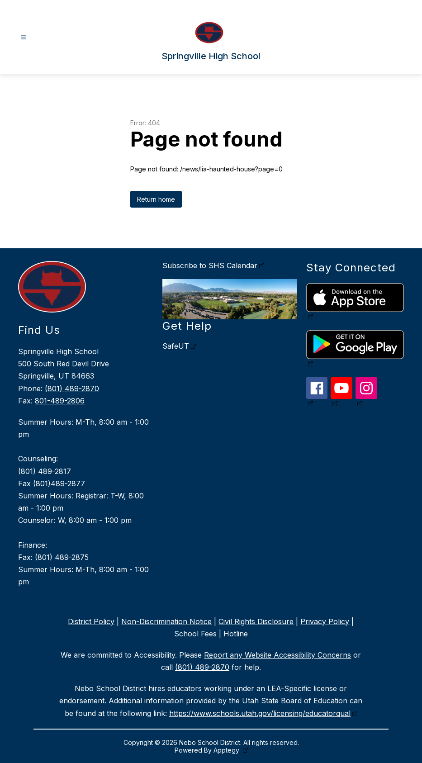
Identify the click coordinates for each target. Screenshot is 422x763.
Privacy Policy (324, 621)
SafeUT (175, 346)
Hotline (235, 633)
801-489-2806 (60, 400)
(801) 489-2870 (72, 388)
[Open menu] (23, 37)
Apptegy (227, 750)
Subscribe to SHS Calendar (209, 265)
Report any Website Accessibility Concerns (277, 654)
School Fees (195, 633)
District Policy (91, 621)
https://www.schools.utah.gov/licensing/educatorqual (260, 713)
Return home (156, 199)
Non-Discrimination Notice (166, 621)
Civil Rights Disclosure (256, 621)
